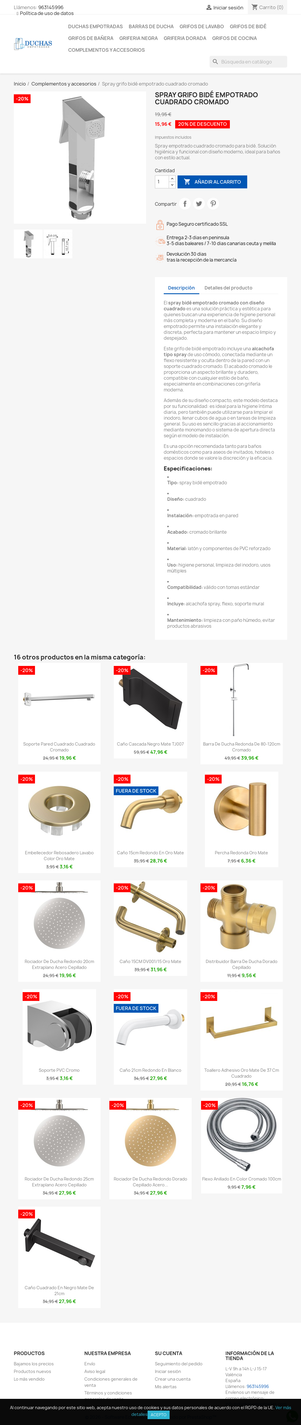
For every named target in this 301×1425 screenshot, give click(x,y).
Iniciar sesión (168, 1371)
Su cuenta (168, 1353)
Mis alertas (166, 1386)
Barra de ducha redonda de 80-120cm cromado (241, 747)
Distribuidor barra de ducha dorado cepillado (241, 964)
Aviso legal (94, 1371)
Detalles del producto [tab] (228, 288)
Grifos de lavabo (202, 26)
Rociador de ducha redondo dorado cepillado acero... (150, 1182)
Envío (89, 1364)
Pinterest (213, 204)
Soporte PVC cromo (59, 1070)
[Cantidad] (162, 181)
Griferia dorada (185, 38)
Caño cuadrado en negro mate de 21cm (59, 1290)
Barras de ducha (151, 26)
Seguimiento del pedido (179, 1364)
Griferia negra (138, 38)
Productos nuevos (32, 1371)
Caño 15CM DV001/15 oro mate (150, 961)
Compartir (185, 204)
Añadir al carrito (212, 182)
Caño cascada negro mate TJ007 (150, 744)
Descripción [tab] (181, 288)
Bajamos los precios (34, 1364)
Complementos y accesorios (106, 50)
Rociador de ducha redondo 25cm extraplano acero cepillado (59, 1182)
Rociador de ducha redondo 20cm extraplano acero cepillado (59, 964)
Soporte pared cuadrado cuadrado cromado (59, 747)
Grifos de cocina (234, 38)
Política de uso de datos (47, 13)
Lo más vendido (29, 1379)
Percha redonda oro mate (241, 852)
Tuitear (199, 204)
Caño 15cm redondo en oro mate (150, 852)
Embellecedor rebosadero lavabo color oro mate (59, 855)
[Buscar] (248, 62)
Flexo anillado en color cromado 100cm (241, 1179)
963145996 (50, 7)
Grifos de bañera (90, 38)
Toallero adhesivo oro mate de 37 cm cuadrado (241, 1073)
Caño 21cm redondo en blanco (150, 1070)
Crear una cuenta (172, 1379)
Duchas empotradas (95, 26)
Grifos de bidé (248, 26)
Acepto (158, 1414)
